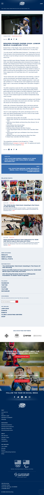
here (34, 108)
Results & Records (6, 428)
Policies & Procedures (7, 426)
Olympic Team (5, 437)
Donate (4, 310)
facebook (5, 283)
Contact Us (4, 412)
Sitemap (3, 419)
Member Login (5, 415)
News (5, 8)
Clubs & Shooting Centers (11, 314)
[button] (9, 39)
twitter (4, 285)
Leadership (4, 441)
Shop (3, 316)
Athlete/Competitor (6, 424)
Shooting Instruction (7, 430)
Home (2, 8)
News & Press (6, 256)
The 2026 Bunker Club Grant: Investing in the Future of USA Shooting (20, 266)
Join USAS (5, 308)
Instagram (16, 143)
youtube (4, 289)
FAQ (2, 413)
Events (4, 312)
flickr (3, 287)
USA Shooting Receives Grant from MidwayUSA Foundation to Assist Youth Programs (18, 274)
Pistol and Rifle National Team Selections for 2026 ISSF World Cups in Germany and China (21, 270)
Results (8, 8)
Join (41, 3)
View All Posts (7, 259)
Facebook (21, 143)
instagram (5, 291)
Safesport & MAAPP (6, 417)
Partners (3, 439)
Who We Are (4, 435)
